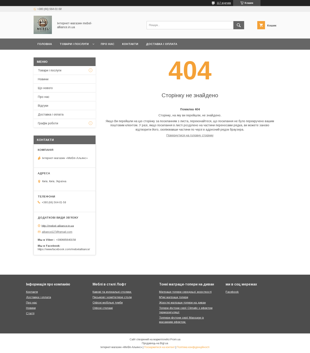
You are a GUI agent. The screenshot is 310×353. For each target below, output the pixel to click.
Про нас (107, 44)
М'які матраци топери (173, 297)
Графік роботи (48, 123)
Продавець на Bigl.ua (155, 343)
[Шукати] (238, 25)
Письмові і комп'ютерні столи (112, 297)
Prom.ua (175, 339)
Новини (43, 79)
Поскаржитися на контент (159, 347)
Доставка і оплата (161, 44)
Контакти (130, 44)
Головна (44, 44)
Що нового (45, 88)
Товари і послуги (74, 44)
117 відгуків (224, 3)
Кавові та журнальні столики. (112, 291)
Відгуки (43, 105)
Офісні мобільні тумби (108, 302)
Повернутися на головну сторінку (190, 135)
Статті (30, 313)
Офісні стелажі (103, 308)
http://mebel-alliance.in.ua (58, 225)
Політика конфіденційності (193, 347)
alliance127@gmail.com (57, 231)
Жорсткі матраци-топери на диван (182, 302)
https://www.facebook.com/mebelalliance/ (64, 249)
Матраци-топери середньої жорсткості (185, 291)
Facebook (232, 291)
